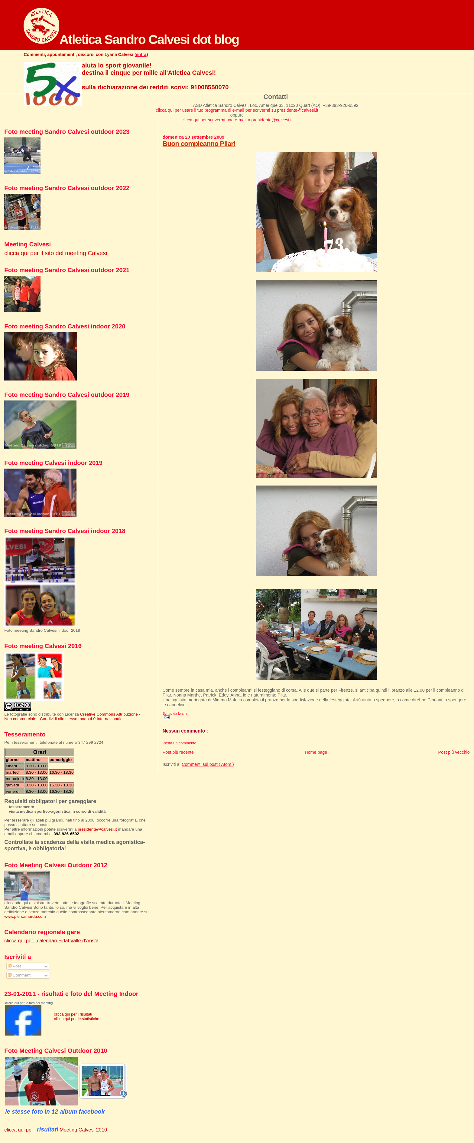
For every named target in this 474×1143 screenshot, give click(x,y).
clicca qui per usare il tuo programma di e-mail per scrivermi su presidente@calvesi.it (237, 110)
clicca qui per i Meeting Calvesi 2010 (55, 1129)
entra (141, 54)
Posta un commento (179, 743)
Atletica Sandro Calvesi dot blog (131, 39)
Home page (316, 752)
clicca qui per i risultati (73, 1014)
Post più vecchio (454, 752)
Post (14, 966)
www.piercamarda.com (25, 916)
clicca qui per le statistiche (76, 1018)
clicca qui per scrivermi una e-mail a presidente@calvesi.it (236, 119)
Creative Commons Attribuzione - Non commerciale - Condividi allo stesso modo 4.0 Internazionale (72, 716)
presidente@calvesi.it (97, 829)
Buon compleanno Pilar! (199, 143)
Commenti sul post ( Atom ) (208, 764)
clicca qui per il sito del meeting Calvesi (55, 253)
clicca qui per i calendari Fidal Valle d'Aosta (51, 940)
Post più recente (178, 752)
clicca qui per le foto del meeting (29, 1003)
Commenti (19, 975)
